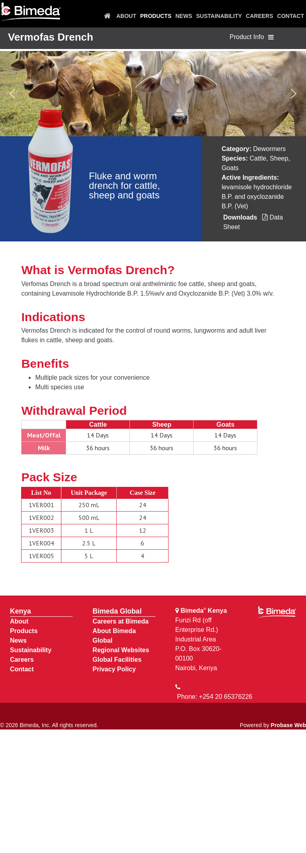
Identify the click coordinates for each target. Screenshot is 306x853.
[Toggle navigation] (271, 37)
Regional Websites (120, 650)
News (18, 640)
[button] (12, 93)
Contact (22, 669)
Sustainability (30, 650)
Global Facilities (116, 659)
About (19, 621)
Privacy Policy (114, 669)
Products (23, 630)
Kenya (20, 611)
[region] (153, 93)
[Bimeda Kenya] (30, 12)
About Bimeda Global (113, 635)
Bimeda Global (116, 611)
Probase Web (288, 725)
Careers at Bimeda (120, 621)
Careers (22, 659)
